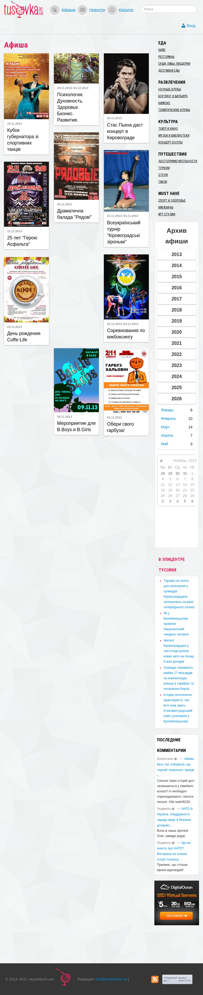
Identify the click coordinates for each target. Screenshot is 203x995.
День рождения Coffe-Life (23, 336)
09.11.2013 (64, 416)
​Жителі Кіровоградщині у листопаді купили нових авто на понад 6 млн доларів (179, 651)
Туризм (164, 168)
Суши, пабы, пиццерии (174, 64)
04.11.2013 (114, 118)
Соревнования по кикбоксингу (126, 334)
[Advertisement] (85, 285)
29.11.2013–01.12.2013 (72, 88)
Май (164, 444)
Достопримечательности (177, 161)
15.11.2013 (14, 231)
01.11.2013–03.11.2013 (122, 215)
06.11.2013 (64, 204)
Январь (167, 410)
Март (165, 427)
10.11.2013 (14, 123)
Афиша (68, 9)
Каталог (126, 9)
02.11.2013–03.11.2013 (122, 324)
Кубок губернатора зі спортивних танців (22, 140)
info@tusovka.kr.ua (111, 979)
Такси (162, 182)
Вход (191, 26)
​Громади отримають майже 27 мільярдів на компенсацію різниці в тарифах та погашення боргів (179, 678)
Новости (97, 9)
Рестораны (166, 57)
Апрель (167, 435)
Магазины (165, 207)
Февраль (168, 418)
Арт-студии (166, 214)
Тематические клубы (174, 110)
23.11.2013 (14, 326)
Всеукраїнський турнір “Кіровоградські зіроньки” (123, 232)
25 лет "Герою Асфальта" (22, 241)
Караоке (164, 103)
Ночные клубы (169, 89)
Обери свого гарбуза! (120, 427)
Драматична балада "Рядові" (74, 214)
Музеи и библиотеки (174, 135)
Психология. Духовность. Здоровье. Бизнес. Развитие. (70, 107)
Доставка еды (169, 70)
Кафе (161, 50)
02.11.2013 (114, 417)
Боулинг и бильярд (172, 96)
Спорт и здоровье (172, 200)
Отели (163, 175)
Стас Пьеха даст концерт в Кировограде (125, 131)
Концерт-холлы (170, 142)
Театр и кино (168, 129)
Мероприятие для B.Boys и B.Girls (76, 426)
